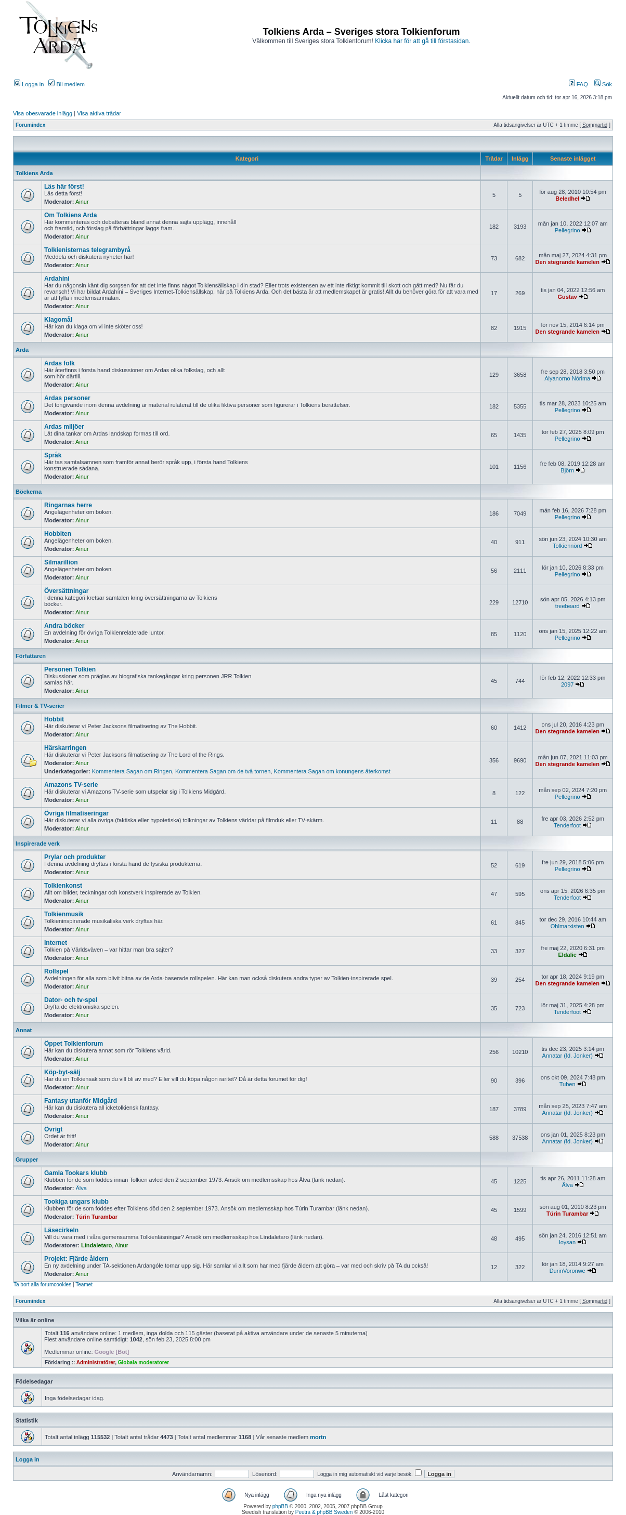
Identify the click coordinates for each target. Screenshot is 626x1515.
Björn (567, 470)
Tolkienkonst (63, 885)
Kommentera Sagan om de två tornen (222, 771)
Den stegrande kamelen (567, 262)
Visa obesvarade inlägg (42, 113)
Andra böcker (64, 625)
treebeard (567, 606)
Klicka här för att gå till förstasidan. (422, 41)
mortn (318, 1437)
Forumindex (30, 125)
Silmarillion (61, 562)
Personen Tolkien (70, 669)
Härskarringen (65, 748)
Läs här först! (64, 186)
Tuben (567, 1084)
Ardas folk (59, 363)
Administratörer (95, 1362)
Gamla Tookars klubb (75, 1173)
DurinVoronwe (567, 1271)
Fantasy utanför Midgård (80, 1100)
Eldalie (567, 955)
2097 (567, 684)
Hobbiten (57, 533)
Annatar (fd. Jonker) (567, 1055)
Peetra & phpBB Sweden (324, 1512)
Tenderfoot (567, 825)
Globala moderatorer (143, 1362)
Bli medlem (66, 84)
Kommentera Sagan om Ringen (132, 771)
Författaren (31, 656)
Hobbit (54, 719)
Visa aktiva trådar (99, 113)
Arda (22, 350)
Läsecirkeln (61, 1230)
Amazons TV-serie (71, 784)
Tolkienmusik (64, 914)
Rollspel (56, 971)
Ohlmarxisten (567, 926)
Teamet (84, 1284)
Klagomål (58, 319)
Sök (603, 84)
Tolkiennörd (567, 546)
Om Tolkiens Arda (70, 215)
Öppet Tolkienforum (73, 1043)
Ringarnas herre (68, 505)
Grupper (27, 1159)
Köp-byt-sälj (62, 1072)
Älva (81, 1188)
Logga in (29, 84)
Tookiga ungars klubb (76, 1201)
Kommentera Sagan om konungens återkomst (332, 771)
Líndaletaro (96, 1245)
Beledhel (567, 198)
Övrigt (53, 1129)
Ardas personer (67, 398)
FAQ (578, 84)
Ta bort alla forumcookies (42, 1284)
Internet (55, 942)
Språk (52, 455)
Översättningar (66, 591)
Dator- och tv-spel (70, 1000)
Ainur (82, 202)
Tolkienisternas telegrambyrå (87, 250)
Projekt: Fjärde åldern (76, 1258)
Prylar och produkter (75, 857)
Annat (24, 1030)
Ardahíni (57, 278)
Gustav (567, 297)
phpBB (280, 1506)
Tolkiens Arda (34, 173)
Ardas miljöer (64, 426)
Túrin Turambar (97, 1217)
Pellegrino (567, 230)
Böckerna (29, 492)
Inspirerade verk (38, 843)
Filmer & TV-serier (40, 706)
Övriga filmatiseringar (76, 813)
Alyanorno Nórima (567, 378)
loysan (567, 1242)
